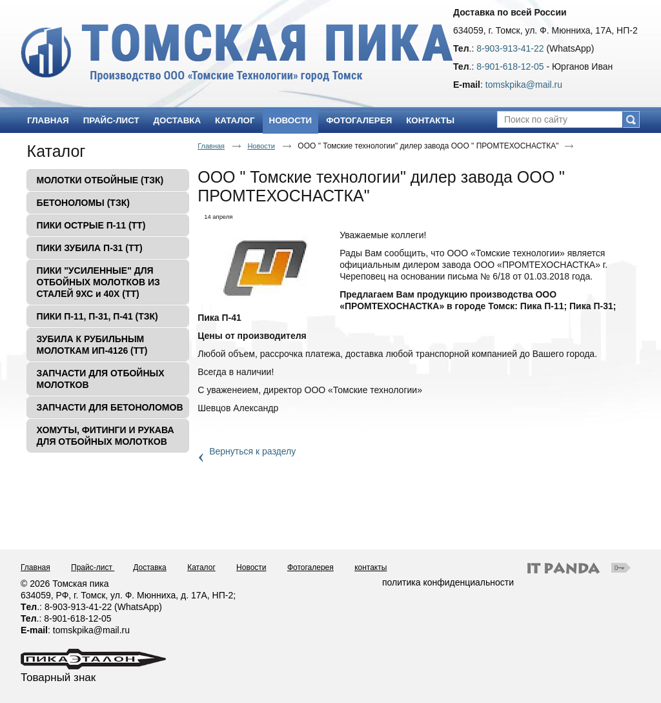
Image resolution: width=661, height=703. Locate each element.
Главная (211, 146)
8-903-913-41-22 (510, 48)
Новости (290, 120)
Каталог (56, 151)
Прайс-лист (92, 567)
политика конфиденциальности (448, 582)
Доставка (150, 567)
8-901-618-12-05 (510, 66)
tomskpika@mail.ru (523, 84)
